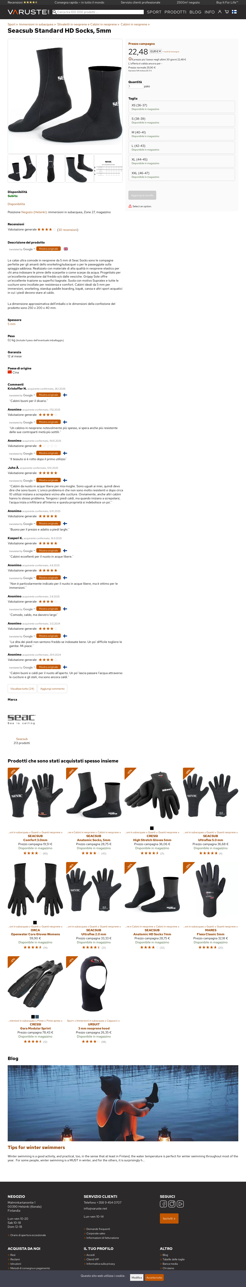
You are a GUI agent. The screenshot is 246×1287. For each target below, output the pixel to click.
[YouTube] (180, 1204)
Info (210, 12)
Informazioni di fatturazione (102, 1238)
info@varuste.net (95, 1208)
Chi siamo (168, 1268)
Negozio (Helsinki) (34, 212)
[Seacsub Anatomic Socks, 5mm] (93, 813)
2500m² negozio (188, 2)
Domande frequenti (98, 1229)
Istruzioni (15, 1263)
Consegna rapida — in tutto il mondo (79, 2)
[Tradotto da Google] (21, 249)
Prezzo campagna (141, 44)
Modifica (137, 1277)
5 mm (12, 324)
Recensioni (23, 2)
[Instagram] (171, 1204)
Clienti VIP (92, 1259)
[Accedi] (220, 12)
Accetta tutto (154, 1277)
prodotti (175, 12)
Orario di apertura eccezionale (28, 1235)
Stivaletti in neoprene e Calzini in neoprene (88, 24)
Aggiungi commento (52, 688)
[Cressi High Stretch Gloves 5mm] (152, 813)
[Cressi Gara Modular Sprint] (35, 1001)
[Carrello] (227, 12)
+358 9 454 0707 (109, 1203)
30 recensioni (67, 230)
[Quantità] (135, 86)
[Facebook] (163, 1204)
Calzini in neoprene (135, 24)
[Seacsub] (22, 728)
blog (195, 12)
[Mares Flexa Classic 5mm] (210, 907)
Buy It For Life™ (227, 2)
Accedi (90, 1255)
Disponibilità (16, 204)
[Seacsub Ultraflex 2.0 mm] (93, 907)
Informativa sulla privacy (100, 1263)
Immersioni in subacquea (37, 24)
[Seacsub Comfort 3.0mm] (35, 813)
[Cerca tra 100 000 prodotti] (98, 12)
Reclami (15, 1259)
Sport (154, 12)
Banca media (170, 1263)
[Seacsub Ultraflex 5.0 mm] (210, 813)
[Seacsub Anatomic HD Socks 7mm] (152, 907)
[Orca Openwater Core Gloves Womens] (35, 907)
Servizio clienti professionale (140, 2)
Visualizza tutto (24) (22, 688)
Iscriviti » (169, 1218)
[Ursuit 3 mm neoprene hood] (93, 1001)
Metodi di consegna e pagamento (30, 1268)
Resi (12, 1255)
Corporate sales (95, 1233)
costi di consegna (171, 51)
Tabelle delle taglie (174, 1259)
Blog (165, 1255)
